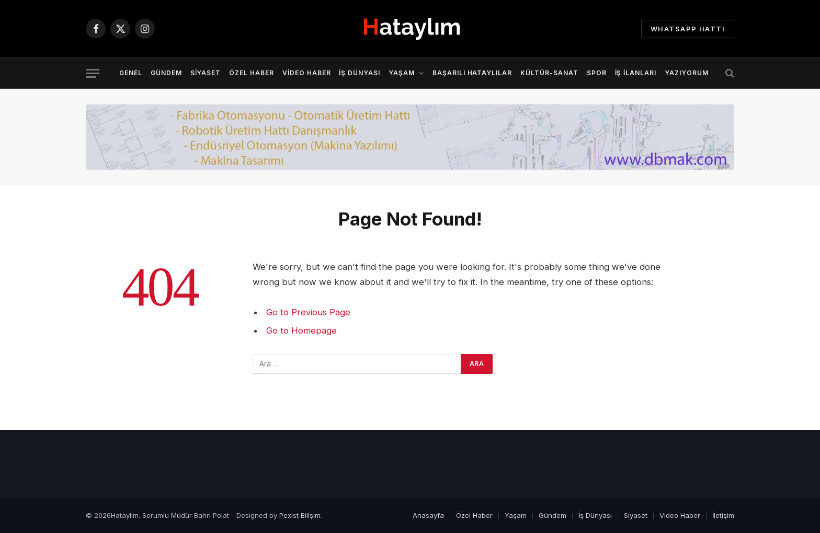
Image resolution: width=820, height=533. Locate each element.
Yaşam (402, 73)
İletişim (723, 515)
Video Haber (306, 73)
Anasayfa (428, 515)
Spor (597, 73)
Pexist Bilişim (300, 515)
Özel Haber (251, 73)
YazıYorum (687, 73)
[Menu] (92, 73)
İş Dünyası (359, 73)
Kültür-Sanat (549, 73)
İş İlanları (636, 73)
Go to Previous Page (308, 312)
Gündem (166, 73)
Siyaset (205, 73)
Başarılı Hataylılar (472, 73)
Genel (130, 73)
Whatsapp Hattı (688, 29)
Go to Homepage (301, 330)
